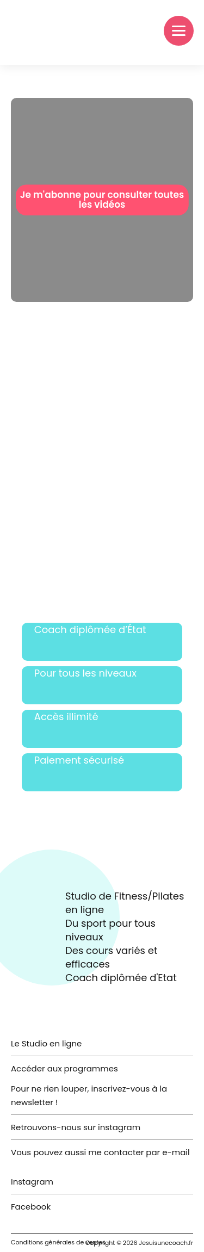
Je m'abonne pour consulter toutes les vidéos (102, 200)
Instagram (32, 1181)
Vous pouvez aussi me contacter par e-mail (100, 1152)
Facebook (31, 1206)
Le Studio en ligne (46, 1043)
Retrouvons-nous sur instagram (75, 1127)
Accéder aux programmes (64, 1068)
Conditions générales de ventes (58, 1242)
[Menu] (179, 31)
